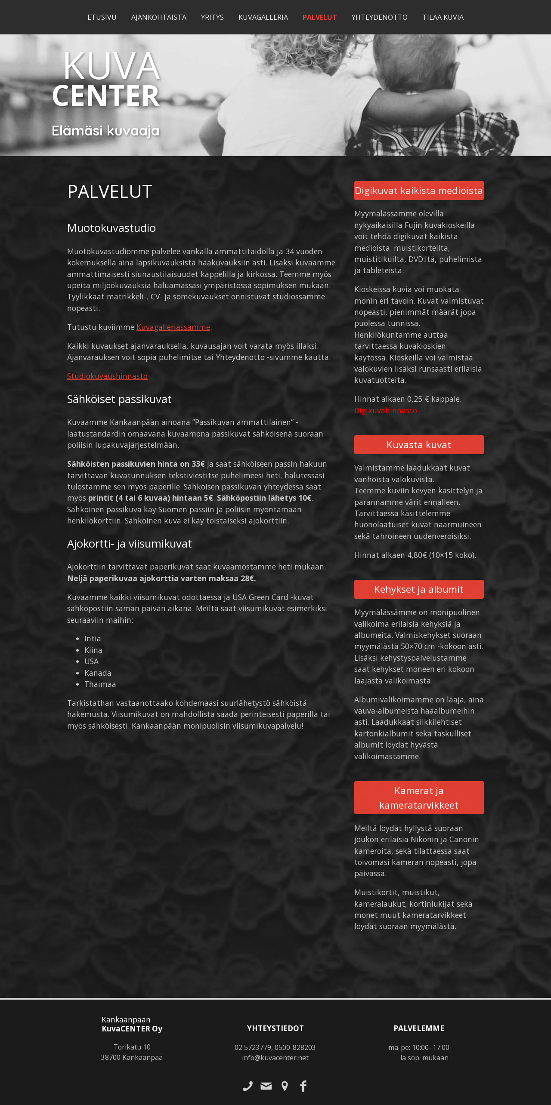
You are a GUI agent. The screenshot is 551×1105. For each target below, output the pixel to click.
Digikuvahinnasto (385, 410)
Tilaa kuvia (443, 17)
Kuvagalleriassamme (173, 327)
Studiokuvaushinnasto (107, 376)
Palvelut (320, 17)
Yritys (212, 17)
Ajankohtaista (158, 17)
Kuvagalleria (263, 17)
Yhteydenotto (380, 17)
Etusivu (102, 17)
